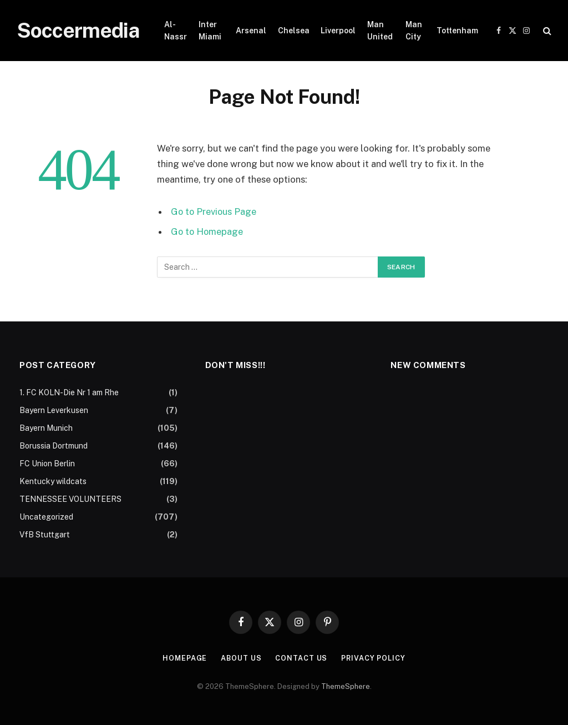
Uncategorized (46, 516)
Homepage (183, 658)
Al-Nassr (175, 30)
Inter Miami (210, 30)
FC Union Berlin (47, 463)
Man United (380, 30)
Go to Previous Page (214, 211)
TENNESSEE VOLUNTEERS (70, 499)
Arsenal (251, 30)
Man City (413, 30)
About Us (240, 658)
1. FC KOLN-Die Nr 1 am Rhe (69, 392)
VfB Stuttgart (44, 534)
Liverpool (338, 30)
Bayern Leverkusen (53, 410)
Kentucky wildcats (53, 481)
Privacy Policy (374, 658)
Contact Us (301, 658)
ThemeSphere (345, 686)
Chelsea (294, 30)
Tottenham (457, 30)
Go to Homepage (208, 231)
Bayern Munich (46, 428)
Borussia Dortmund (53, 445)
